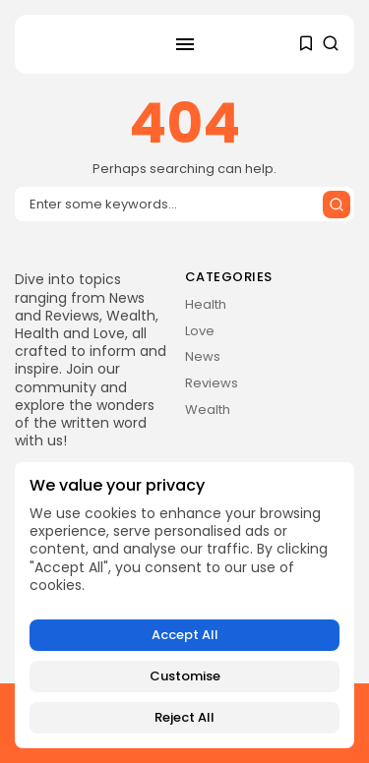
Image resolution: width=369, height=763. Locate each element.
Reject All (184, 717)
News (202, 356)
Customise (185, 676)
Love (200, 331)
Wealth (207, 409)
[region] (184, 605)
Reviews (211, 383)
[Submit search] (336, 204)
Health (205, 304)
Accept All (185, 634)
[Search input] (184, 204)
